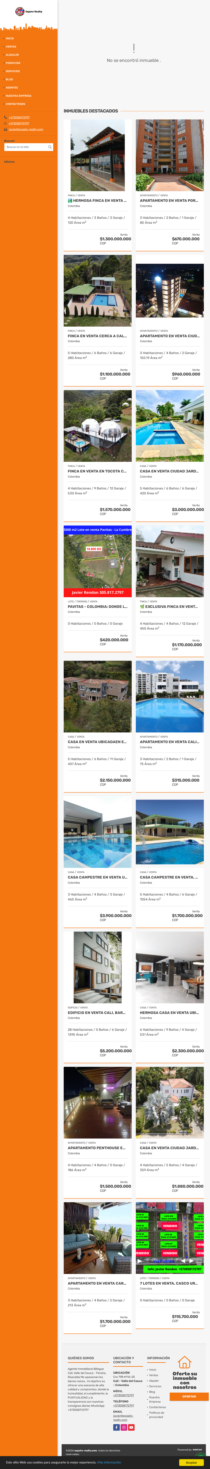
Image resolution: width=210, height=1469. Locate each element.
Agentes (12, 87)
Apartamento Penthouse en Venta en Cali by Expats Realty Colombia (98, 1148)
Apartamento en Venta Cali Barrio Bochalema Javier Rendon (170, 742)
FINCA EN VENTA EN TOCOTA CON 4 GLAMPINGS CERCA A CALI (98, 471)
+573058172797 (19, 117)
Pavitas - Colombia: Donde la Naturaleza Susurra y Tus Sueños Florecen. (98, 607)
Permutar (13, 63)
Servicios (13, 71)
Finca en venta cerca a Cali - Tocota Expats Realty (98, 336)
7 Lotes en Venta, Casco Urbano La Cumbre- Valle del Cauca (170, 1283)
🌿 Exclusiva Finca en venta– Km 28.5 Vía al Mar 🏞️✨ (170, 607)
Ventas (11, 46)
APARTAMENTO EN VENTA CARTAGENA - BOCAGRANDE (98, 1283)
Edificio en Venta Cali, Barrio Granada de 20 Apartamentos (98, 1013)
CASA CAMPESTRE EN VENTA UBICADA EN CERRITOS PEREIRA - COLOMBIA (98, 877)
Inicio (10, 38)
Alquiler (12, 54)
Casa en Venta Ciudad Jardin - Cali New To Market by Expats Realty (170, 1148)
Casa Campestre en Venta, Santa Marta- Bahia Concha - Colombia (170, 877)
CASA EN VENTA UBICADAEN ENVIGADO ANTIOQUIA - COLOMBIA (98, 742)
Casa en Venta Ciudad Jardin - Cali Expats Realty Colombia (170, 471)
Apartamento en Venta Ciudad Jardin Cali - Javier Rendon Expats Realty (170, 336)
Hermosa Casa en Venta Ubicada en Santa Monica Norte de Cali (170, 1013)
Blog (9, 79)
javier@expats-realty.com (26, 129)
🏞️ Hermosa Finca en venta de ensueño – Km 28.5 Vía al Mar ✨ (98, 201)
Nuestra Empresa (18, 95)
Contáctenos (15, 104)
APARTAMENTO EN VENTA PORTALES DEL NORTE (170, 201)
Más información (109, 1463)
